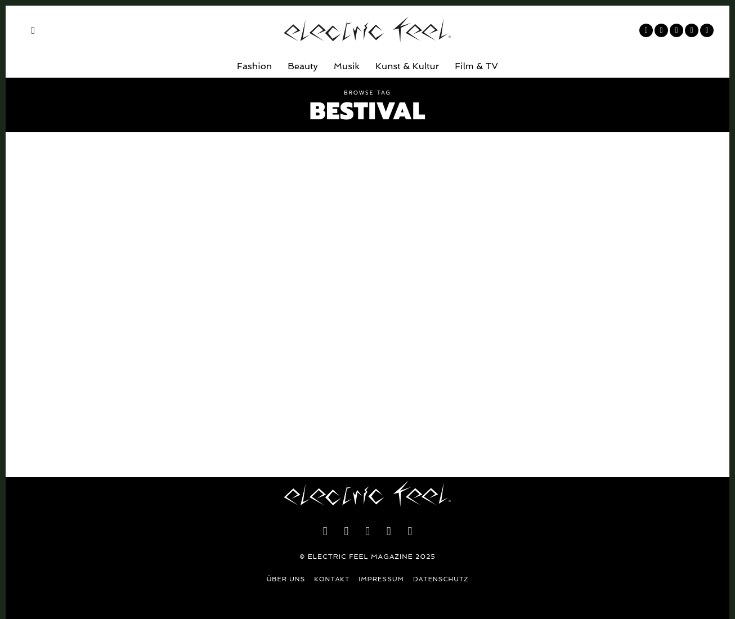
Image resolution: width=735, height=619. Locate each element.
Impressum (381, 579)
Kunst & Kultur (407, 66)
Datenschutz (440, 579)
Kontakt (331, 579)
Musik (347, 66)
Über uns (286, 579)
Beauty (303, 66)
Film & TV (476, 66)
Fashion (254, 66)
